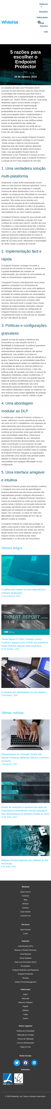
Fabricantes (25, 989)
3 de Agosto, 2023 (9, 764)
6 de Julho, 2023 (8, 867)
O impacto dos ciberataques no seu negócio (23, 692)
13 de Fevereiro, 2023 (11, 596)
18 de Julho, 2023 (9, 817)
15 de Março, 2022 (9, 695)
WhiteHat (25, 887)
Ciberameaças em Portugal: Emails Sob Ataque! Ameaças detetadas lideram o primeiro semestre (25, 757)
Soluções (25, 941)
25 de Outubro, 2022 (10, 649)
